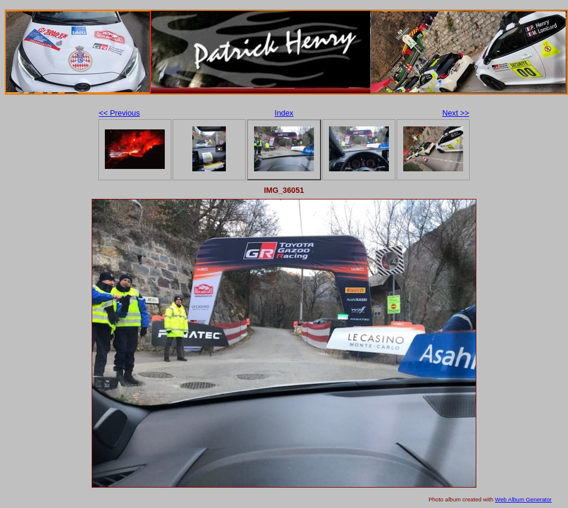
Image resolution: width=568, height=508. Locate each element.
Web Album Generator (523, 499)
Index (283, 112)
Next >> (455, 112)
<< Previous (119, 112)
